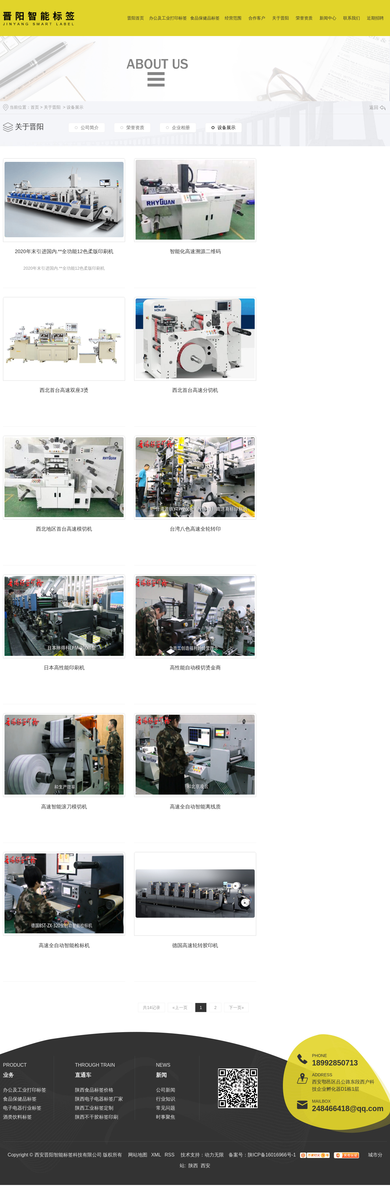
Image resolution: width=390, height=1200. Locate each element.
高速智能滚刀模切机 (69, 829)
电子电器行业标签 (22, 1132)
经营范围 (233, 18)
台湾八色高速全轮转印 (211, 543)
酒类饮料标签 (17, 1141)
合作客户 (256, 18)
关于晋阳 (280, 18)
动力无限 (214, 1179)
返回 (377, 107)
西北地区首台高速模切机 (69, 543)
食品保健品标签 (205, 18)
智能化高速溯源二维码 (211, 257)
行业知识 (165, 1123)
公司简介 (90, 127)
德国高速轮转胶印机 (211, 971)
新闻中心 (328, 18)
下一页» (235, 1032)
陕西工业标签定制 (94, 1132)
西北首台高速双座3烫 (69, 400)
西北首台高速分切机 (211, 400)
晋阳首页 (135, 18)
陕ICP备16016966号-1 (272, 1179)
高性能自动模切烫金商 (211, 686)
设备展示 (75, 107)
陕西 (193, 1190)
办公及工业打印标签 (168, 18)
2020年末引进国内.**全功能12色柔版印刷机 (69, 257)
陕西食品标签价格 (94, 1114)
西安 (205, 1190)
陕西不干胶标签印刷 (96, 1141)
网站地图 (137, 1179)
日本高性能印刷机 (70, 686)
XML (156, 1179)
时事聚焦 (165, 1141)
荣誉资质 (304, 18)
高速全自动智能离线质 (211, 829)
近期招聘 (375, 18)
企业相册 (181, 127)
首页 (35, 107)
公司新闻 (165, 1114)
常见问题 (165, 1132)
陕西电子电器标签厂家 (99, 1123)
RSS (170, 1179)
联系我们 (351, 18)
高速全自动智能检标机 (69, 971)
